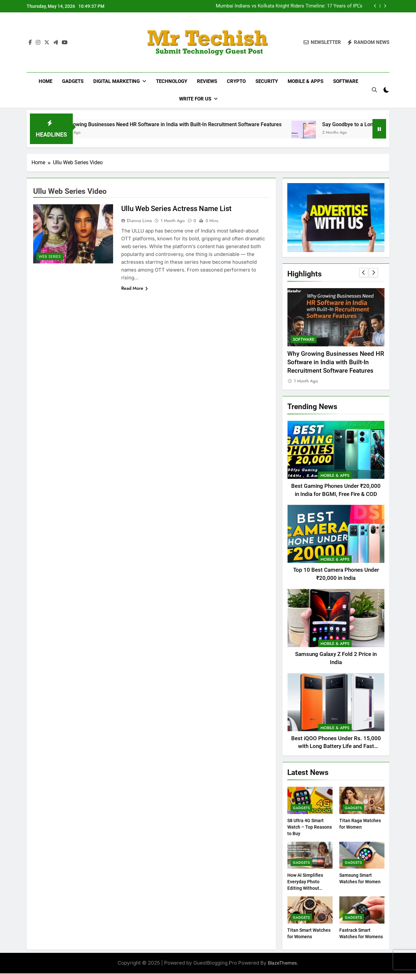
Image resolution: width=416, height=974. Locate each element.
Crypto (236, 81)
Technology (171, 81)
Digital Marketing (116, 81)
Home (45, 81)
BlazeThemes (282, 963)
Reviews (207, 81)
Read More (134, 289)
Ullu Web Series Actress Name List (176, 209)
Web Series (50, 257)
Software (345, 81)
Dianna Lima (139, 221)
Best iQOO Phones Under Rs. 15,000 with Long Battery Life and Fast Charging (336, 747)
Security (266, 81)
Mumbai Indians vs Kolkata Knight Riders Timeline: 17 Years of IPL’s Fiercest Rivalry (289, 6)
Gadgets (73, 81)
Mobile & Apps (305, 81)
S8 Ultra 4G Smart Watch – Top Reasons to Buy (309, 828)
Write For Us (195, 99)
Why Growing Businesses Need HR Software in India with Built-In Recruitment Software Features (192, 125)
